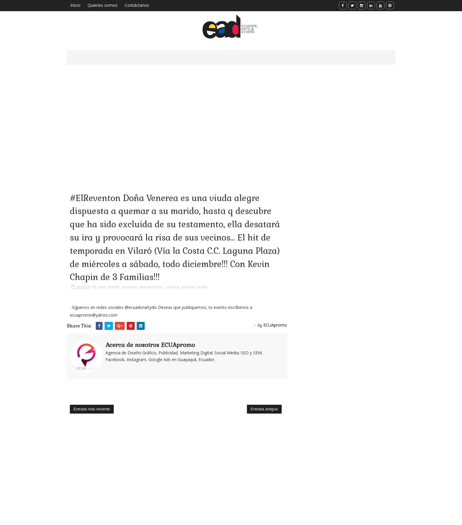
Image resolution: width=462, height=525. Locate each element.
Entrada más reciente (92, 409)
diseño (114, 286)
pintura (188, 286)
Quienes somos (103, 5)
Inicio (75, 5)
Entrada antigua (264, 409)
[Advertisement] (177, 121)
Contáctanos (137, 5)
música (172, 286)
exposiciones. (151, 286)
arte (101, 286)
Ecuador (129, 286)
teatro (202, 286)
